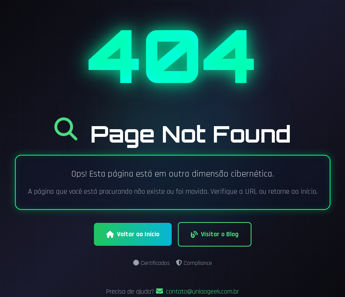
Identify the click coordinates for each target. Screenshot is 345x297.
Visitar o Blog (214, 234)
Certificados (151, 263)
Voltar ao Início (132, 234)
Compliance (194, 263)
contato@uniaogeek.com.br (197, 291)
